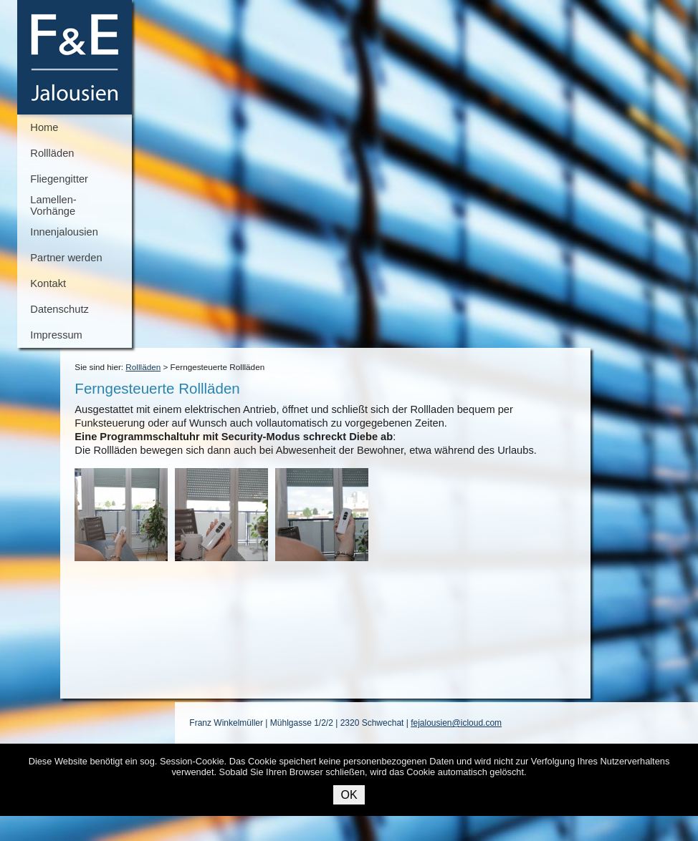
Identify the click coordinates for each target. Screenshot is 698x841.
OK (348, 795)
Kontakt (48, 283)
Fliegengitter (59, 179)
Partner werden (66, 257)
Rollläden (52, 153)
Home (44, 127)
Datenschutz (59, 309)
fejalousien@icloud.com (456, 723)
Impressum (56, 335)
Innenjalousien (64, 232)
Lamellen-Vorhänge (53, 205)
